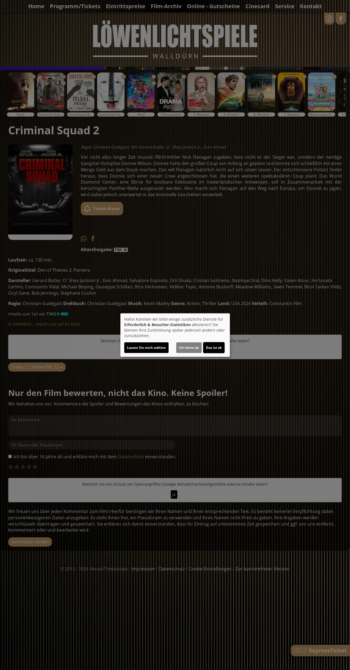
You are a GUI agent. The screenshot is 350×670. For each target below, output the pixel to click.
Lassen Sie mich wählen (146, 347)
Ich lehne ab (189, 347)
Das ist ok (214, 347)
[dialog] (175, 335)
